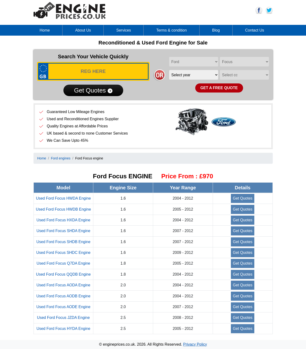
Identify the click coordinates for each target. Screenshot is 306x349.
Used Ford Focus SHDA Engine (63, 231)
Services (123, 30)
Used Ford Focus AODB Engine (63, 296)
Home (45, 30)
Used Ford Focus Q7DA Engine (63, 263)
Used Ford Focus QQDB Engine (63, 274)
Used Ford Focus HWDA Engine (63, 198)
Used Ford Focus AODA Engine (63, 285)
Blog (216, 30)
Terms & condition (171, 30)
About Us (83, 30)
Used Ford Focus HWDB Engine (63, 209)
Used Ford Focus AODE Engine (63, 307)
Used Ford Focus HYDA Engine (63, 329)
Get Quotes (93, 90)
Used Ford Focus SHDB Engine (63, 242)
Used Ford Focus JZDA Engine (63, 318)
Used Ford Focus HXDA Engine (63, 220)
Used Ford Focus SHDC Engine (63, 253)
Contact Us (254, 30)
